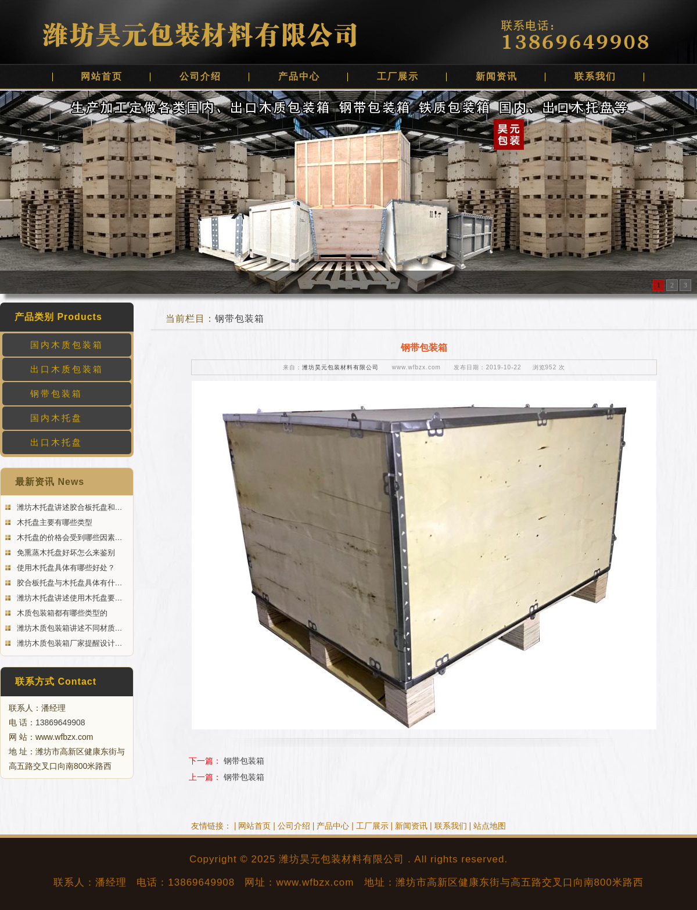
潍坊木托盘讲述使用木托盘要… (69, 598)
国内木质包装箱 (66, 345)
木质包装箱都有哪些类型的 (61, 613)
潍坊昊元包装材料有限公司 (340, 367)
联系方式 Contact (55, 681)
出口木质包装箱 (66, 369)
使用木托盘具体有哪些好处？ (65, 567)
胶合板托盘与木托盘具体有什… (69, 582)
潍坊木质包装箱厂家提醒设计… (69, 643)
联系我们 (595, 76)
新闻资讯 (497, 76)
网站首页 (102, 76)
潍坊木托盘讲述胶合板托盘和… (69, 507)
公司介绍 (200, 76)
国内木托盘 (56, 418)
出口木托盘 (56, 442)
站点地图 (489, 825)
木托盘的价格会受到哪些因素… (69, 537)
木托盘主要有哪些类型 (53, 522)
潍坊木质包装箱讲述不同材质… (69, 628)
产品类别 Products (58, 317)
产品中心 (299, 76)
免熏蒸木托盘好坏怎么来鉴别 (65, 552)
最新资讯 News (49, 482)
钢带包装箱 (56, 393)
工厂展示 (398, 76)
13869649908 (60, 722)
